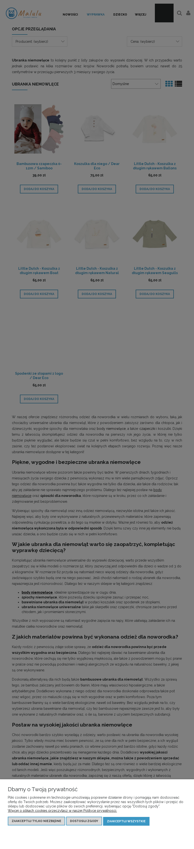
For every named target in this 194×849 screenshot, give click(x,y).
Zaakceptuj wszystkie (126, 821)
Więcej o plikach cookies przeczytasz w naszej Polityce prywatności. (62, 811)
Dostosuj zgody (84, 821)
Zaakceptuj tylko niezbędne (36, 821)
